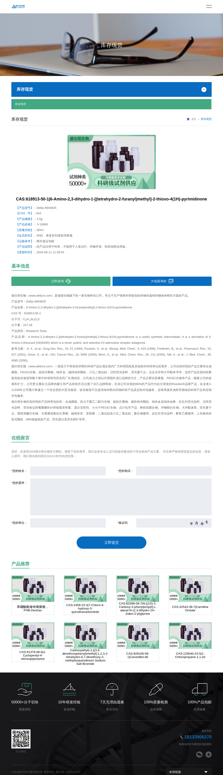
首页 (193, 118)
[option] (112, 161)
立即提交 (111, 540)
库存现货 (20, 103)
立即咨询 (61, 280)
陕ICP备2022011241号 (68, 768)
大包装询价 (162, 280)
